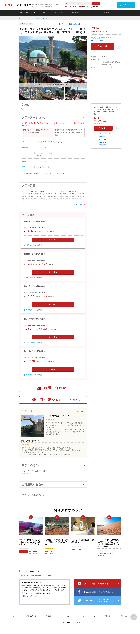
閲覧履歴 (95, 7)
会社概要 (107, 616)
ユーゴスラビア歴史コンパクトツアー (58, 416)
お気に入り (84, 7)
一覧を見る (79, 411)
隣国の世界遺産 (74, 24)
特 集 (45, 13)
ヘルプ (14, 616)
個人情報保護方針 (31, 616)
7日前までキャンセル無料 (34, 245)
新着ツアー (75, 13)
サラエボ (83, 24)
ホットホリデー (23, 18)
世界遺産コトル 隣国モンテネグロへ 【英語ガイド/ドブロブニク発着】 (56, 542)
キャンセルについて (67, 616)
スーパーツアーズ (107, 67)
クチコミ (91, 13)
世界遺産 (105, 13)
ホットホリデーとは (28, 13)
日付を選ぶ (53, 240)
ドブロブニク (44, 18)
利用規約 (49, 616)
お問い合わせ (55, 388)
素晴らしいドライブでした (30, 441)
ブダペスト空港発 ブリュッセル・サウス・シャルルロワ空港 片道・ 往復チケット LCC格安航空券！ (30, 542)
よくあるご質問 (71, 7)
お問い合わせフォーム (29, 596)
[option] (53, 61)
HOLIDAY (18, 5)
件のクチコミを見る (97, 40)
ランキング (59, 13)
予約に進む (103, 46)
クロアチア (34, 18)
